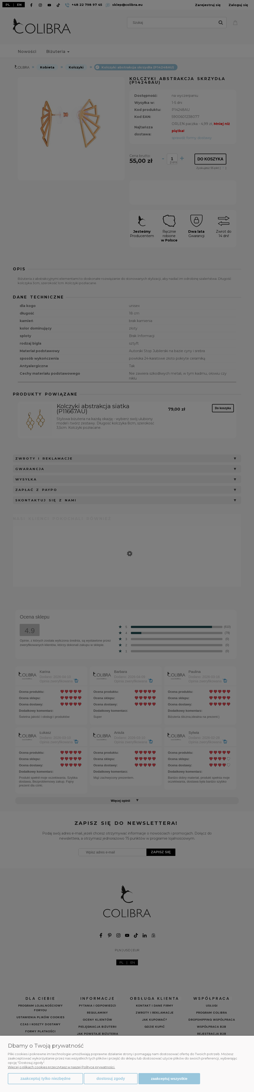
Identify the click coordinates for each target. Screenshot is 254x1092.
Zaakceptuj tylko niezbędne (45, 1078)
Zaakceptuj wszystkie (169, 1078)
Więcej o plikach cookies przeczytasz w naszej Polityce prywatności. (61, 1067)
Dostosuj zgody (110, 1078)
